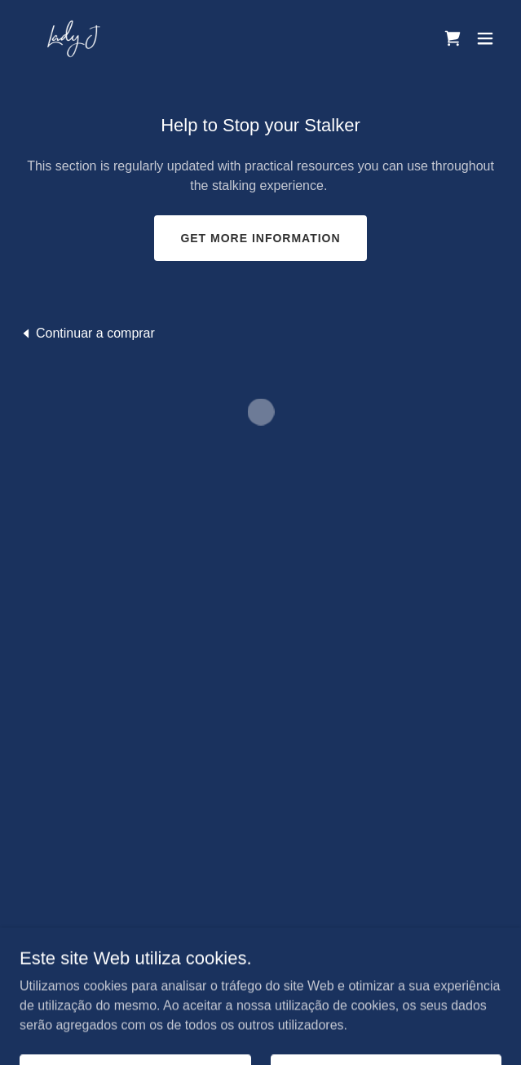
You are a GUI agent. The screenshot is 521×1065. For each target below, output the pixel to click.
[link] (73, 38)
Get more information (260, 238)
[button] (452, 38)
